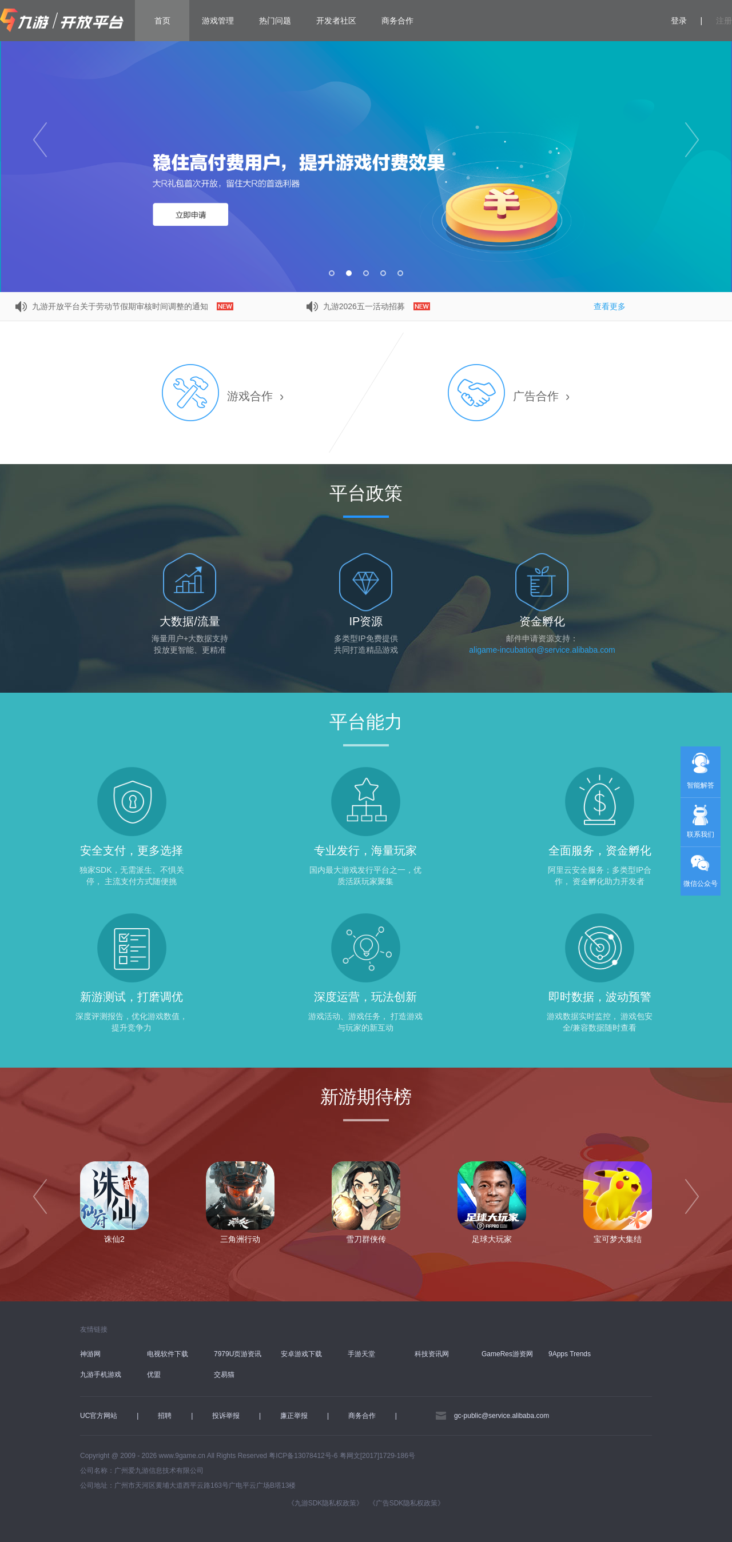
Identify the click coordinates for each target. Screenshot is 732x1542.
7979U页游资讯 (237, 1354)
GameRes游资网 (507, 1354)
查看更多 (610, 306)
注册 (724, 20)
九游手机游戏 (100, 1375)
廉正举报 (294, 1416)
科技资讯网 (432, 1354)
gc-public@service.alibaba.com (501, 1416)
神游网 (90, 1354)
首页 (162, 20)
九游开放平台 (62, 20)
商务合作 (397, 20)
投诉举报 (226, 1416)
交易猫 (224, 1375)
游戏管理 (218, 20)
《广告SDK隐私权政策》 (407, 1503)
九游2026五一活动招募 (375, 306)
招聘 (165, 1416)
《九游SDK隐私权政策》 (326, 1503)
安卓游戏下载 (301, 1354)
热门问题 (275, 20)
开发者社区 (336, 20)
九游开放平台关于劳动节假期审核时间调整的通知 (131, 306)
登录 (679, 20)
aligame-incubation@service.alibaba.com (542, 649)
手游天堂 (361, 1354)
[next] (692, 1196)
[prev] (40, 1196)
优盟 (154, 1375)
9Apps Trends (569, 1354)
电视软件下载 (167, 1354)
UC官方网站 (98, 1416)
